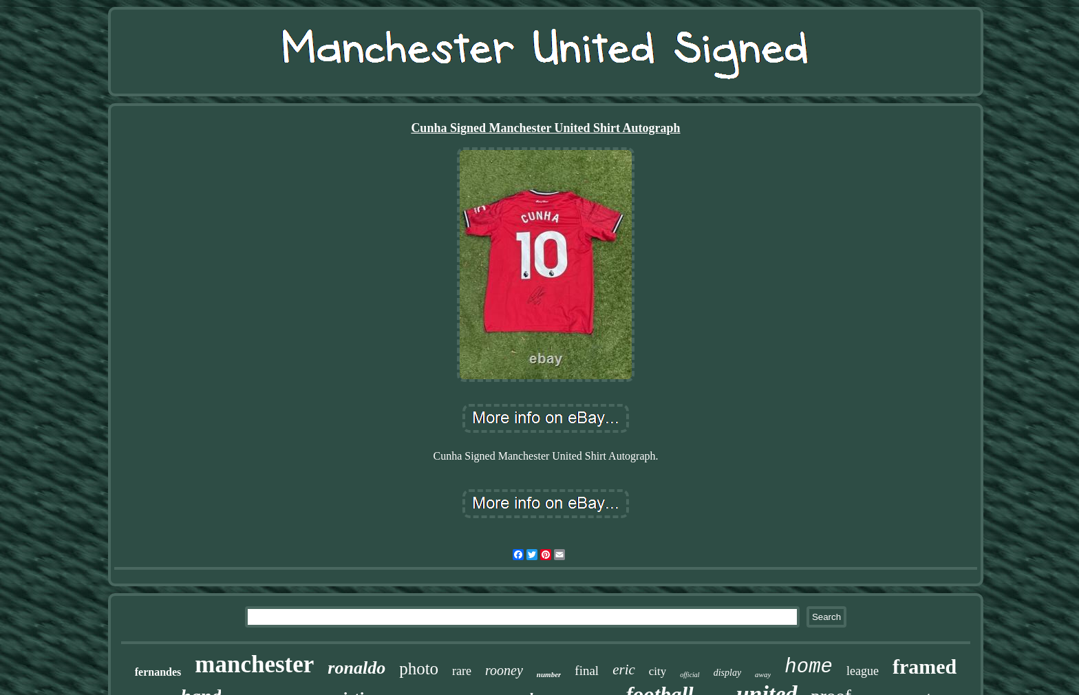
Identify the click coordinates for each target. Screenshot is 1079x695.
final (587, 670)
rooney (504, 670)
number (549, 674)
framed (925, 666)
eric (623, 669)
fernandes (158, 672)
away (763, 674)
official (689, 674)
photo (418, 668)
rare (461, 671)
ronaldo (356, 668)
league (862, 671)
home (808, 667)
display (727, 672)
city (658, 671)
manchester (254, 664)
